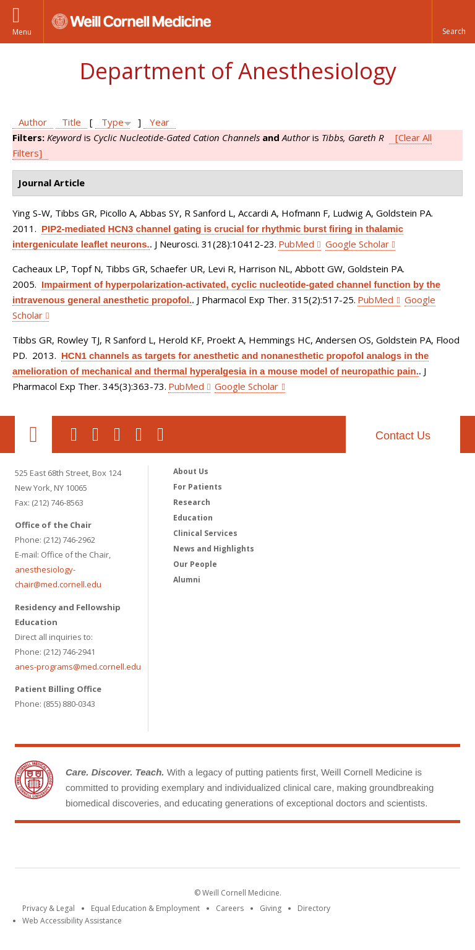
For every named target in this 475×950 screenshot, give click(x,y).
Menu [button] (22, 32)
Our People (195, 564)
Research (191, 502)
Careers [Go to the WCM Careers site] (230, 908)
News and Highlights (213, 548)
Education (193, 517)
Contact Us (402, 436)
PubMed (296, 244)
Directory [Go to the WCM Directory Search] (313, 908)
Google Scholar (357, 244)
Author (33, 122)
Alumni (186, 579)
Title (71, 122)
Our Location (33, 434)
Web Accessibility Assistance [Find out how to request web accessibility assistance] (72, 920)
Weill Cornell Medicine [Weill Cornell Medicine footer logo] (237, 847)
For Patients (197, 486)
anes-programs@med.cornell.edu (78, 666)
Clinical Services (205, 533)
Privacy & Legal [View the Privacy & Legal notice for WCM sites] (48, 908)
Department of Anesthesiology (237, 71)
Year (159, 122)
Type (112, 122)
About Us (190, 471)
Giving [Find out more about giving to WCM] (270, 908)
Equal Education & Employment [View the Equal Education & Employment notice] (145, 908)
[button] (453, 21)
